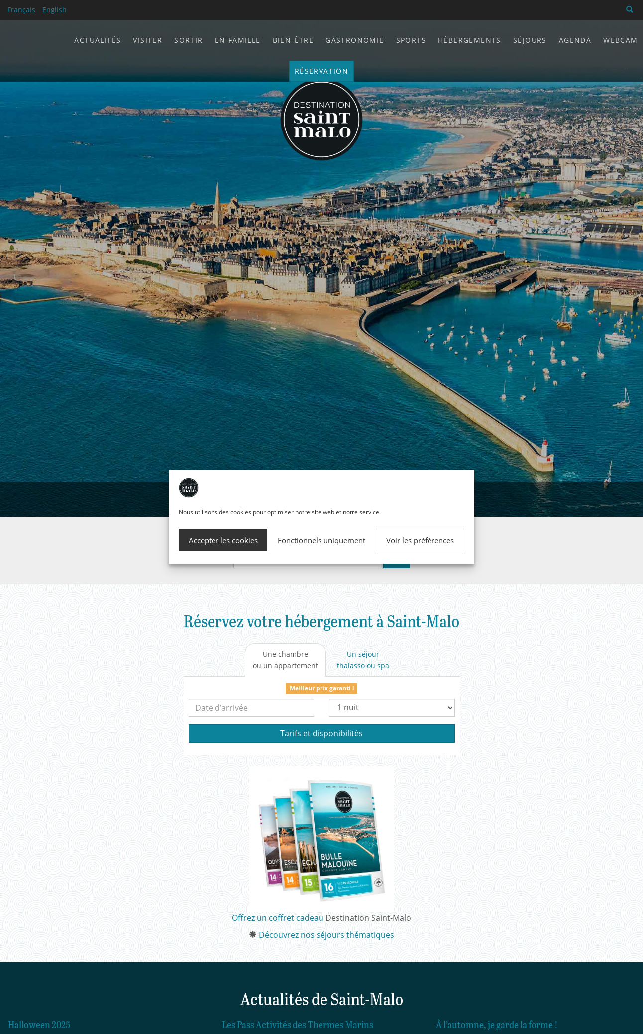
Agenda (575, 40)
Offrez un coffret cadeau (277, 917)
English (54, 9)
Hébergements (469, 40)
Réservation (321, 71)
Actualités (97, 40)
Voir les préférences (420, 540)
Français (21, 9)
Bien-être (293, 40)
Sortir (188, 40)
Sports (411, 40)
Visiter (147, 40)
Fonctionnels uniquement (321, 540)
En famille (238, 40)
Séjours (530, 40)
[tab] (285, 660)
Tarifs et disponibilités (321, 733)
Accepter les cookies (223, 540)
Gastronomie (354, 40)
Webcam (620, 40)
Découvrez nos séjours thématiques (326, 934)
